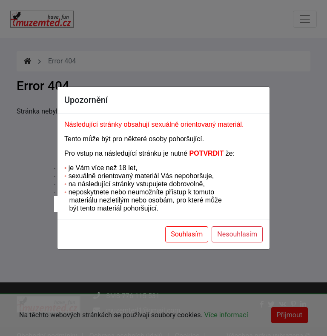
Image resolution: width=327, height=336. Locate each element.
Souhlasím (187, 234)
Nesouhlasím (237, 234)
